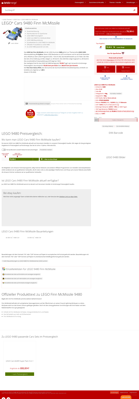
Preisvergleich (79, 2)
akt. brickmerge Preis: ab (115, 111)
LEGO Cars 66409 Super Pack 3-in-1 (19, 361)
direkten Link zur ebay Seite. (68, 197)
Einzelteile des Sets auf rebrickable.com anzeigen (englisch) (22, 278)
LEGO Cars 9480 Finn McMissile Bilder (38, 38)
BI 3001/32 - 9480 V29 (12, 237)
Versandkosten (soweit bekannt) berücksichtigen (22, 150)
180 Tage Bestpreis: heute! (106, 109)
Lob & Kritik (126, 397)
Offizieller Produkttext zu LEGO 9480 (38, 45)
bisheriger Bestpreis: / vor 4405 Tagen (111, 107)
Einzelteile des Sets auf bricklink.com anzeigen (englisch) (21, 274)
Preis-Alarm (110, 60)
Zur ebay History (108, 126)
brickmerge (114, 392)
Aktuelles (96, 2)
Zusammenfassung (33, 31)
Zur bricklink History (123, 126)
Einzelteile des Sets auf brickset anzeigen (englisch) (20, 283)
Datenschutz (124, 392)
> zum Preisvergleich (20, 374)
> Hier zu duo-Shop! (48, 159)
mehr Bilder (12, 43)
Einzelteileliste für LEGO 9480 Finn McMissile (41, 42)
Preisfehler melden (46, 150)
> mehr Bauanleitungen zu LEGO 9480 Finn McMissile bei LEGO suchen (24, 261)
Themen (115, 2)
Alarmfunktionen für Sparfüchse (37, 34)
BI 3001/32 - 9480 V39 (34, 237)
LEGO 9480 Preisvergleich (35, 36)
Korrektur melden (115, 93)
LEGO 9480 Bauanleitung (35, 40)
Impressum (133, 392)
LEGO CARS (82, 52)
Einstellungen (131, 2)
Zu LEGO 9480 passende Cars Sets (37, 47)
